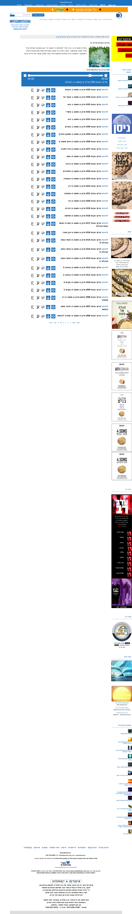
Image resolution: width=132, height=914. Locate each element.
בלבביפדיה (43, 19)
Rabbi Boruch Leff (122, 712)
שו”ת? (19, 5)
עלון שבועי (39, 5)
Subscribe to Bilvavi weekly (20, 27)
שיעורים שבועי (52, 5)
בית (108, 37)
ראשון (78, 322)
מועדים (57, 19)
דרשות (74, 19)
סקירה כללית (81, 5)
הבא (55, 322)
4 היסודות (80, 19)
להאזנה (25, 75)
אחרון (50, 322)
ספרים (62, 5)
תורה (91, 37)
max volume (106, 75)
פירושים (51, 19)
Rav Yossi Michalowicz (122, 708)
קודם (73, 322)
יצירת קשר (93, 5)
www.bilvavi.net (66, 2)
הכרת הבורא (107, 19)
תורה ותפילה (65, 19)
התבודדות (88, 19)
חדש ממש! (28, 5)
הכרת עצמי (97, 19)
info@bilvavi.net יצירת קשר (67, 855)
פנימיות (84, 37)
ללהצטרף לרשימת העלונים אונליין (20, 25)
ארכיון (70, 5)
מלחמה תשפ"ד (38, 15)
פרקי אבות (76, 37)
